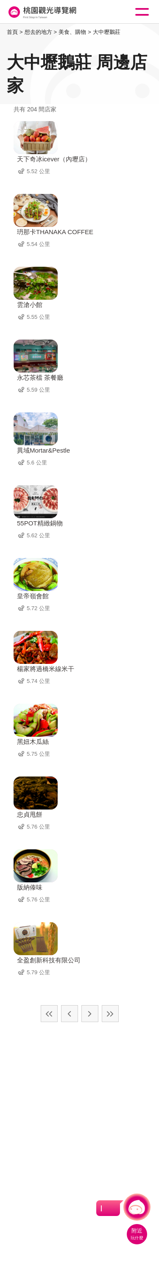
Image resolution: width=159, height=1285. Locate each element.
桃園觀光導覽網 (41, 12)
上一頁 (69, 1013)
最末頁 (110, 1013)
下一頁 (89, 1013)
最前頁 (49, 1013)
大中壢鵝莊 (106, 32)
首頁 (12, 32)
